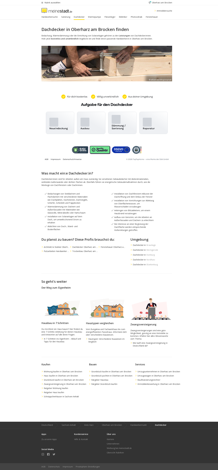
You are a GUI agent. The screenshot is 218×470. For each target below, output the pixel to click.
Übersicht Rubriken (115, 452)
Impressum (68, 466)
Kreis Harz (89, 425)
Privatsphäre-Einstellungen (88, 466)
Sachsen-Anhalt (69, 425)
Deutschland (47, 425)
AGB (43, 466)
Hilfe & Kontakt (81, 439)
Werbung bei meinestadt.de (119, 448)
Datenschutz (54, 466)
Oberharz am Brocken (112, 425)
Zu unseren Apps (49, 439)
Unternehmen (113, 443)
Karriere (110, 439)
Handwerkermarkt (138, 425)
